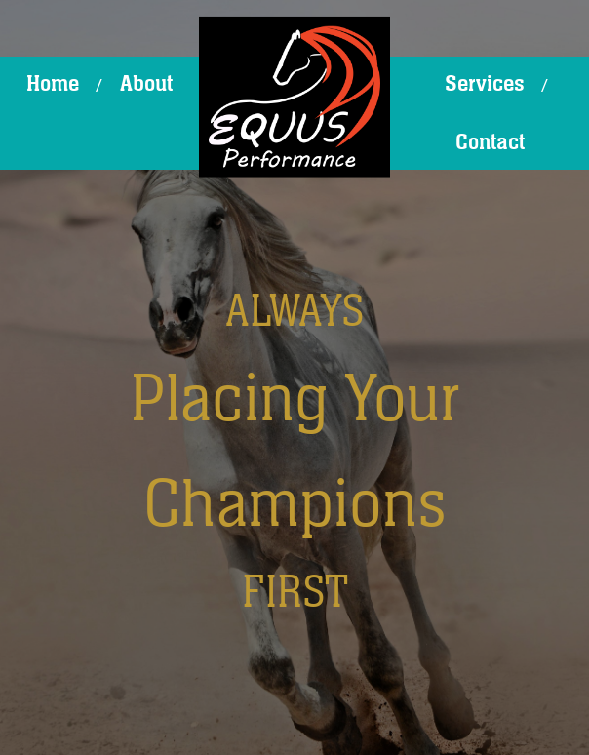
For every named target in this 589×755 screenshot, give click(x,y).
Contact (490, 142)
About (146, 84)
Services (485, 84)
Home (52, 84)
